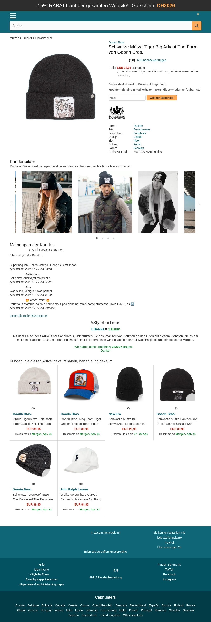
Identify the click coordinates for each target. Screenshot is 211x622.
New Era (115, 414)
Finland (179, 605)
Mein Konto (41, 569)
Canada (60, 605)
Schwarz (138, 148)
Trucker (27, 38)
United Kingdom (110, 615)
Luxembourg (108, 610)
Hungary (46, 610)
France (191, 605)
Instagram (169, 579)
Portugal (146, 610)
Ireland (58, 610)
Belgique (33, 605)
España (154, 605)
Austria (20, 605)
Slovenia (188, 610)
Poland (133, 610)
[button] (11, 203)
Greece (33, 610)
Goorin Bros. (117, 42)
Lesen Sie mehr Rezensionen (29, 315)
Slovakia (174, 610)
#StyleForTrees (41, 574)
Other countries (133, 615)
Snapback (139, 133)
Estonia (166, 605)
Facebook (169, 574)
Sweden (73, 615)
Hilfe (42, 564)
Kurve (137, 144)
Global (21, 610)
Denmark (121, 605)
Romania (160, 610)
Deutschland (138, 605)
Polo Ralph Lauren (74, 489)
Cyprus (84, 605)
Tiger (136, 140)
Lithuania (91, 610)
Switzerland (89, 615)
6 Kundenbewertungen (151, 60)
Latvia (79, 610)
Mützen (15, 38)
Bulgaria (47, 605)
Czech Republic (102, 605)
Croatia (72, 605)
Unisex (137, 137)
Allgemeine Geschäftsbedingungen (41, 584)
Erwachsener (43, 38)
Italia (69, 610)
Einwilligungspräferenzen (42, 579)
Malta (122, 610)
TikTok (169, 569)
